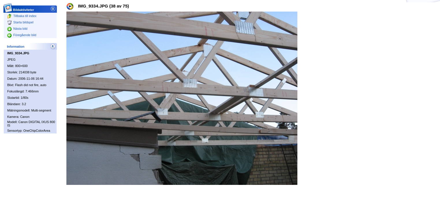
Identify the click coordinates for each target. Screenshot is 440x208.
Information (16, 46)
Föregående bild (21, 35)
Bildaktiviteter (23, 8)
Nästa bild (17, 28)
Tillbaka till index (21, 16)
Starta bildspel (20, 22)
